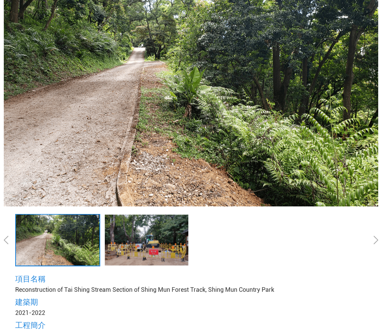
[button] (8, 240)
